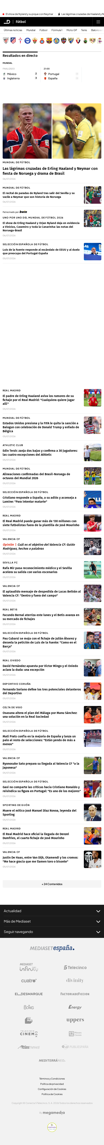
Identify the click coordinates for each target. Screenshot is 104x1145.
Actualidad (52, 911)
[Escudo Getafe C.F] (56, 40)
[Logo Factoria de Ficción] (75, 994)
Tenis (84, 30)
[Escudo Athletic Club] (6, 40)
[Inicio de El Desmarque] (7, 22)
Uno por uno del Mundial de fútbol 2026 (33, 217)
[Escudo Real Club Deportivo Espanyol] (42, 40)
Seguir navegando (52, 931)
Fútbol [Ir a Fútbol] (21, 21)
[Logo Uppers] (75, 1020)
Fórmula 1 (57, 30)
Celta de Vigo (13, 707)
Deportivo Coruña (17, 683)
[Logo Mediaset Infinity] (29, 967)
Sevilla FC (10, 562)
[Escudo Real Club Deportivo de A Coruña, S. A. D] (100, 40)
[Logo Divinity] (75, 980)
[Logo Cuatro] (29, 980)
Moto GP (72, 30)
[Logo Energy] (75, 1007)
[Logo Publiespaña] (75, 1047)
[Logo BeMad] (29, 1020)
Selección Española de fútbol (26, 244)
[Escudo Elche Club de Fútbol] (35, 40)
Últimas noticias (13, 30)
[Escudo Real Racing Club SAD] (85, 40)
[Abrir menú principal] (98, 22)
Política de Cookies (52, 1094)
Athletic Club (13, 445)
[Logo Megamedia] (54, 1113)
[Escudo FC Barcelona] (49, 40)
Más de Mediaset (52, 921)
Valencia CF (11, 539)
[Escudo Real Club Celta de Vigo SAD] (20, 40)
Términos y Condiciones (52, 1078)
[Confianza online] (52, 1131)
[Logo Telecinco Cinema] (29, 1033)
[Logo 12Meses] (75, 1033)
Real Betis (10, 609)
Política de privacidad (52, 1084)
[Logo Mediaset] (52, 950)
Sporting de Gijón (16, 805)
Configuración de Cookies (52, 1089)
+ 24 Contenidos (52, 884)
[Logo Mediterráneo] (52, 1060)
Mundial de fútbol (16, 162)
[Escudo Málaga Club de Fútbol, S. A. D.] (71, 40)
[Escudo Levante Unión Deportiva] (63, 40)
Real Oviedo (12, 660)
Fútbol (43, 30)
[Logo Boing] (29, 1007)
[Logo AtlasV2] (29, 1047)
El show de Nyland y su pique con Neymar (29, 14)
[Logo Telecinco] (75, 967)
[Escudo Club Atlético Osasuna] (78, 40)
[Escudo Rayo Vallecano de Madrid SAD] (92, 40)
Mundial (30, 30)
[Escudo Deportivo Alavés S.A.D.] (27, 40)
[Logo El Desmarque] (29, 994)
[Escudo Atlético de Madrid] (13, 40)
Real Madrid (12, 390)
